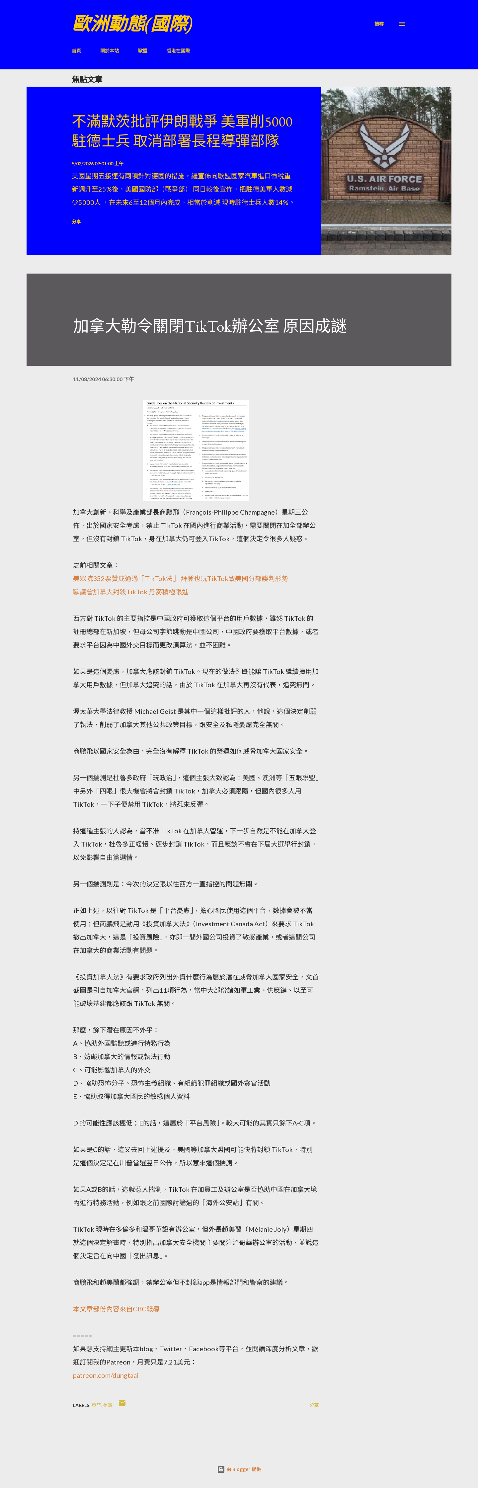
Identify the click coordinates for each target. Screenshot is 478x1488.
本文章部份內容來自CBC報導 (116, 1309)
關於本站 (109, 50)
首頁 (76, 50)
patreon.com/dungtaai (106, 1375)
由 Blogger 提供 (239, 1469)
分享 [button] (76, 221)
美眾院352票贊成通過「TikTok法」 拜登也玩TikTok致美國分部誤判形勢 (180, 578)
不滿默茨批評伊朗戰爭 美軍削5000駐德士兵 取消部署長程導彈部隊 (182, 131)
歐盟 (142, 50)
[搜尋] (379, 24)
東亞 (96, 1405)
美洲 (107, 1405)
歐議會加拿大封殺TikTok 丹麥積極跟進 (131, 592)
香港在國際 (178, 50)
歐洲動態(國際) (132, 24)
